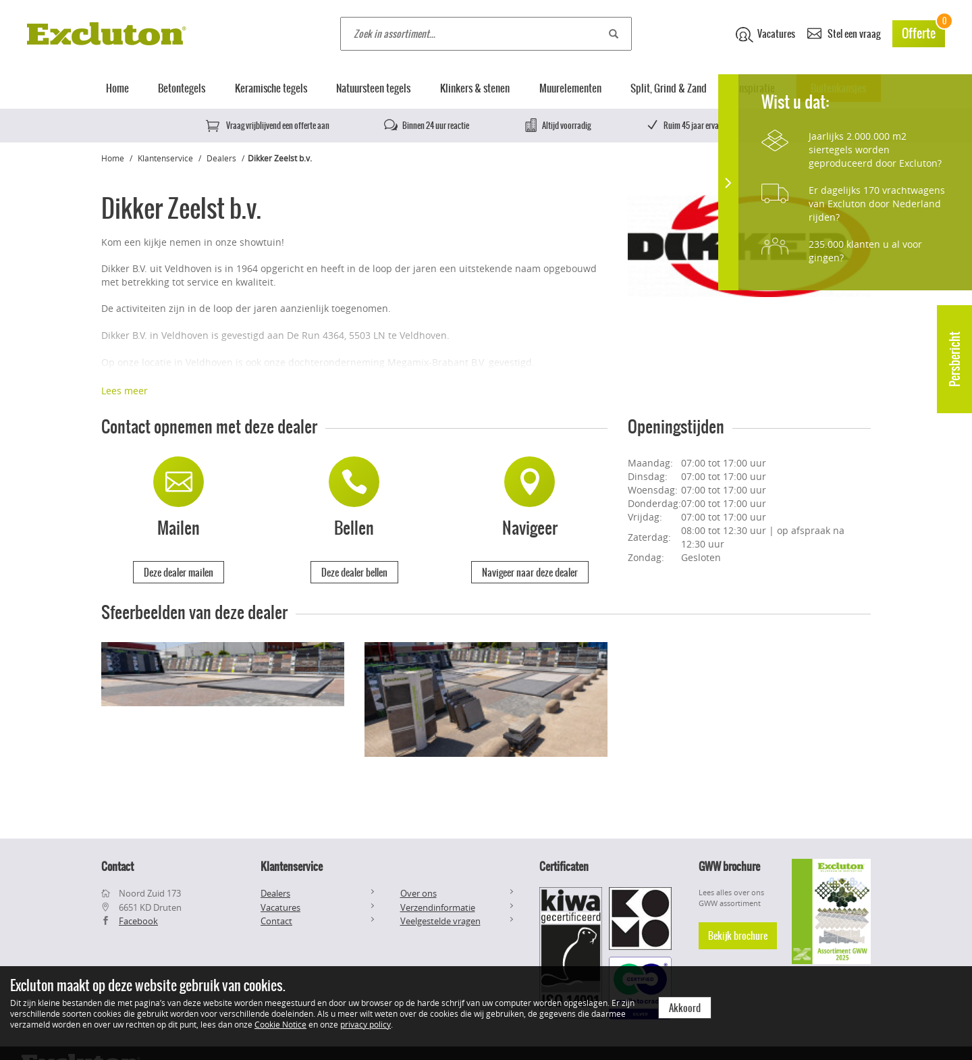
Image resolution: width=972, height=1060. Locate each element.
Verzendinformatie (437, 907)
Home (117, 88)
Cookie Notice (280, 1024)
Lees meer (124, 390)
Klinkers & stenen (475, 88)
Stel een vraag (843, 32)
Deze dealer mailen (178, 572)
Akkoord (685, 1008)
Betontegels (181, 88)
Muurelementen (570, 88)
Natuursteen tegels (373, 88)
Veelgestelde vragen (440, 921)
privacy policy (365, 1024)
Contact (276, 921)
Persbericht (955, 359)
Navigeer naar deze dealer (530, 572)
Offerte (923, 31)
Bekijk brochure (737, 935)
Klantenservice (165, 158)
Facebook (138, 921)
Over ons (418, 893)
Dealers (221, 158)
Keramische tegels (271, 88)
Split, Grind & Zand (668, 88)
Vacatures (765, 34)
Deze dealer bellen (354, 572)
